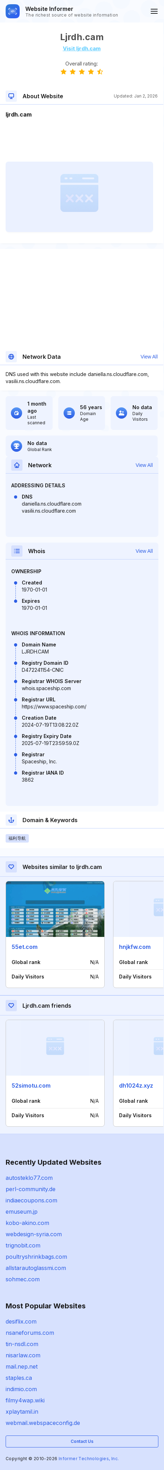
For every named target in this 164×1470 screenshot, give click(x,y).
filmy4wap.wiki (25, 1400)
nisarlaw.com (23, 1355)
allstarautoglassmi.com (36, 1267)
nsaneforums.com (30, 1332)
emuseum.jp (22, 1211)
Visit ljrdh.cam (82, 48)
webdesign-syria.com (34, 1234)
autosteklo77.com (29, 1177)
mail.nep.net (22, 1366)
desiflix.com (21, 1321)
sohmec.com (23, 1279)
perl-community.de (30, 1189)
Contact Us (82, 1441)
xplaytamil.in (22, 1411)
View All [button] (149, 356)
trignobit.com (23, 1245)
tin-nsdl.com (22, 1343)
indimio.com (21, 1389)
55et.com (25, 946)
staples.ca (19, 1377)
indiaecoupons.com (31, 1200)
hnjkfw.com (135, 946)
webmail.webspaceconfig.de (43, 1422)
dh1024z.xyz (136, 1085)
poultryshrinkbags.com (36, 1256)
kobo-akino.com (27, 1222)
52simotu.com (31, 1085)
